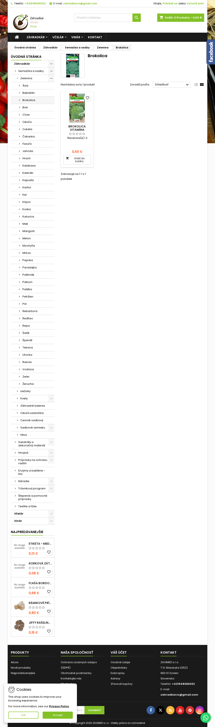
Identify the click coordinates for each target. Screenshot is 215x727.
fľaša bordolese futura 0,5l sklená (41, 583)
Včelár (58, 37)
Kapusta (28, 180)
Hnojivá (23, 453)
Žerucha (28, 384)
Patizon (27, 282)
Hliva (23, 435)
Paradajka (29, 267)
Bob (25, 107)
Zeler (26, 377)
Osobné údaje (120, 662)
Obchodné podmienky (76, 673)
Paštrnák (28, 275)
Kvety (24, 398)
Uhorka (27, 355)
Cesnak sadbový (31, 420)
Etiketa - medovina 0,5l (41, 543)
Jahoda (27, 151)
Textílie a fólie (27, 506)
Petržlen (27, 297)
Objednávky (119, 668)
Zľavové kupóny (121, 684)
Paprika (27, 260)
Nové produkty (21, 668)
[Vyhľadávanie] (107, 18)
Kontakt (95, 37)
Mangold (28, 231)
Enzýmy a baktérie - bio (31, 472)
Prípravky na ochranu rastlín (32, 461)
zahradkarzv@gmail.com (80, 3)
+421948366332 (35, 3)
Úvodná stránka (26, 56)
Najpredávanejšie (27, 532)
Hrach (26, 158)
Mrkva (26, 253)
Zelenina (26, 78)
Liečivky (25, 391)
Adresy (115, 678)
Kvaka (26, 209)
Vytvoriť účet (195, 3)
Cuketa (27, 129)
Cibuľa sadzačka (32, 413)
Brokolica (28, 100)
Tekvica (27, 347)
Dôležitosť (172, 84)
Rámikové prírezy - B (41, 603)
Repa (26, 326)
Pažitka (27, 289)
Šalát (25, 333)
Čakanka (28, 136)
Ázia (25, 86)
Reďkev (27, 318)
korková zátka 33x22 (41, 563)
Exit (23, 715)
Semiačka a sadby (31, 71)
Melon (26, 238)
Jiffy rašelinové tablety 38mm (41, 622)
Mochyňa (28, 246)
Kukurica (28, 216)
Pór (24, 304)
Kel (24, 195)
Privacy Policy (59, 706)
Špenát (27, 340)
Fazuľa (27, 144)
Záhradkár (36, 37)
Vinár (75, 37)
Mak (25, 224)
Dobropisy (118, 673)
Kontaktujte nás (71, 678)
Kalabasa (29, 166)
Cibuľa (27, 122)
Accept (58, 715)
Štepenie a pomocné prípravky (32, 497)
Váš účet (119, 652)
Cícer (26, 115)
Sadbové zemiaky (32, 428)
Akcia (14, 662)
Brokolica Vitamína (77, 128)
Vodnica (28, 369)
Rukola (27, 362)
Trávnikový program (32, 488)
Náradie (23, 481)
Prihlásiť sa (170, 3)
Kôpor (26, 202)
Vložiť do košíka (75, 160)
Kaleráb (27, 173)
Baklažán (28, 93)
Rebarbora (29, 311)
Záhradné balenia (32, 406)
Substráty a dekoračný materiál (31, 443)
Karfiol (26, 187)
